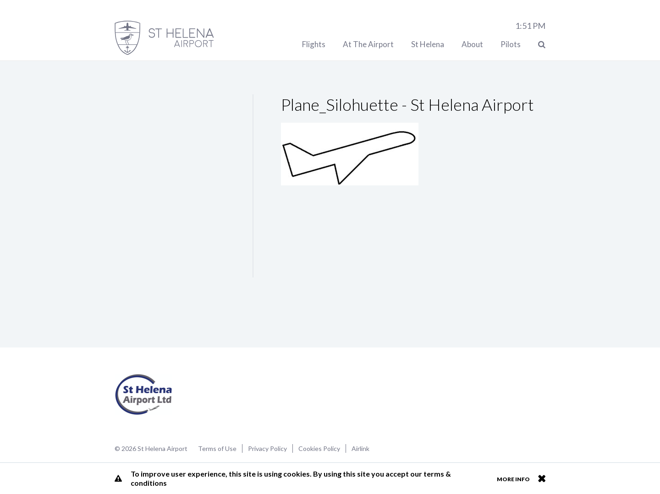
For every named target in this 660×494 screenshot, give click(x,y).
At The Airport (368, 44)
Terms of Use (217, 448)
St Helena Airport (144, 394)
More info (513, 479)
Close (541, 478)
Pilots (510, 44)
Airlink (360, 448)
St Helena (427, 44)
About (472, 44)
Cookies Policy (319, 448)
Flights (313, 44)
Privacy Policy (267, 448)
